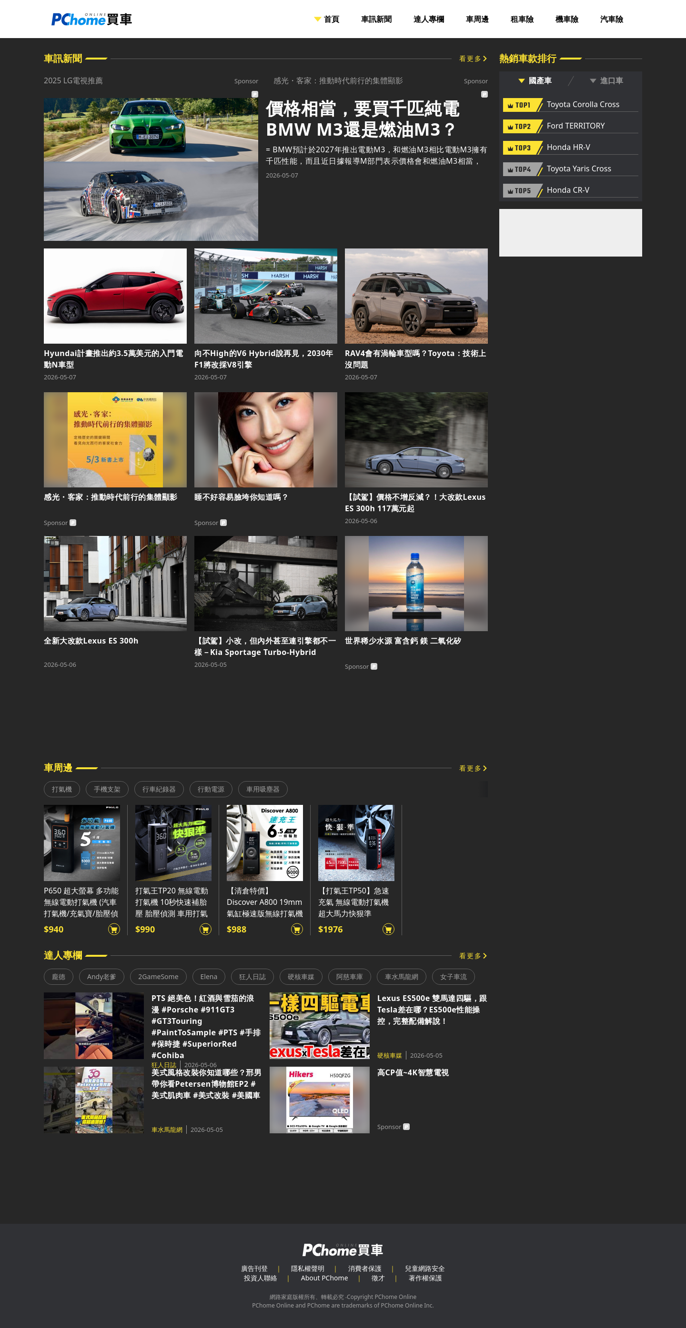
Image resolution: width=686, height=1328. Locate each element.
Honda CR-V (568, 190)
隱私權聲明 (307, 1268)
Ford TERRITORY (576, 126)
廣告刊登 (254, 1268)
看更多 (470, 58)
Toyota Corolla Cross (583, 104)
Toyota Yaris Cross (579, 169)
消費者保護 (365, 1268)
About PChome (324, 1277)
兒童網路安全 (425, 1268)
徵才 (378, 1277)
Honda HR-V (568, 147)
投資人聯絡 (260, 1277)
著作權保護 (425, 1277)
